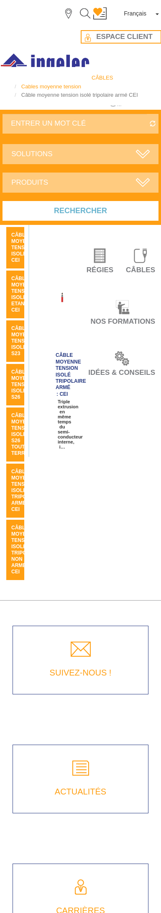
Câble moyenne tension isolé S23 (24, 340)
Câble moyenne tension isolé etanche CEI (24, 294)
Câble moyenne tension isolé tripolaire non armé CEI (26, 550)
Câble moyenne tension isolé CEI (24, 247)
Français (135, 13)
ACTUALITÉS (80, 791)
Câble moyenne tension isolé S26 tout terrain (24, 434)
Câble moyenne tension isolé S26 (24, 384)
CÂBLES (102, 78)
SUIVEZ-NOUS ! (81, 672)
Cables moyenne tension (51, 86)
